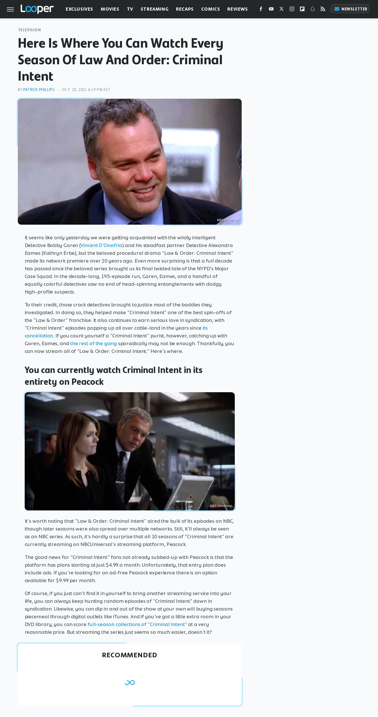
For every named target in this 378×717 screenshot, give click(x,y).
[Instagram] (292, 10)
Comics (210, 9)
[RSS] (323, 10)
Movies (110, 9)
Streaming (154, 9)
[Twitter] (281, 10)
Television (29, 30)
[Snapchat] (312, 10)
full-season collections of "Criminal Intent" (137, 624)
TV (130, 9)
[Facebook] (261, 10)
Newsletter (350, 9)
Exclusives (79, 9)
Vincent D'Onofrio (101, 245)
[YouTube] (271, 10)
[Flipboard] (302, 10)
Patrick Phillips (39, 89)
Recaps (185, 9)
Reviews (237, 9)
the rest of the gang (93, 343)
